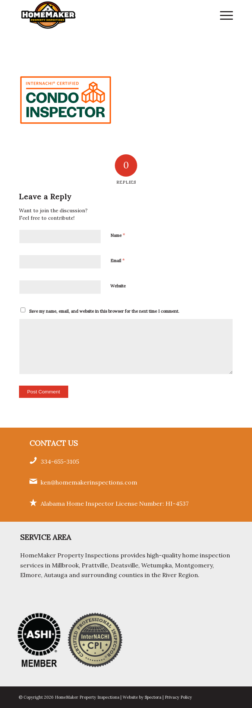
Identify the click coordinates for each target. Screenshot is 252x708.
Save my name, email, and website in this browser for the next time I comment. (104, 311)
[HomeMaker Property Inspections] (104, 15)
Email (117, 260)
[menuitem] (222, 15)
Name (117, 235)
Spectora (154, 697)
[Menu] (222, 15)
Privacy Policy (178, 697)
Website (118, 286)
